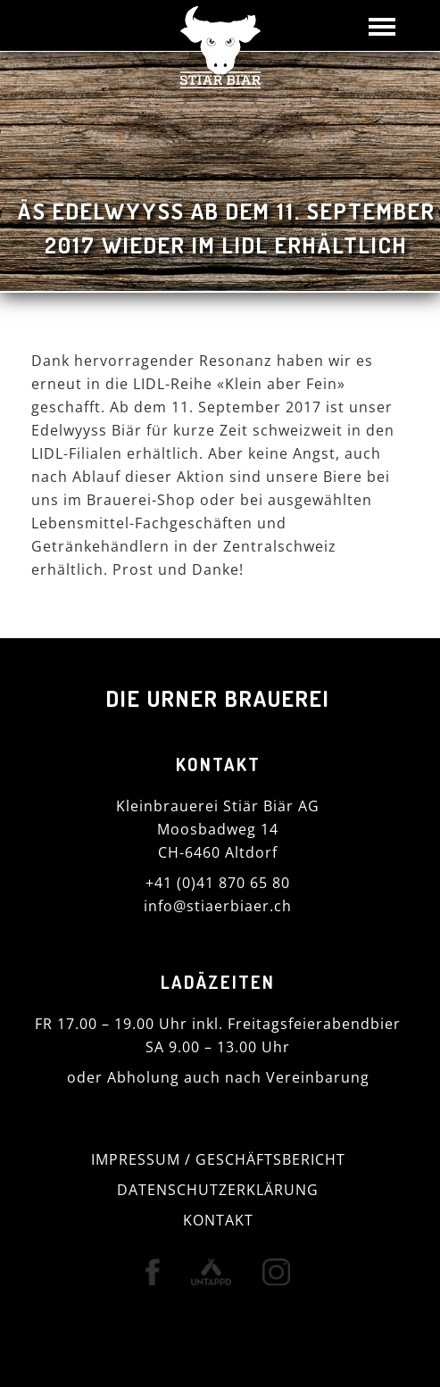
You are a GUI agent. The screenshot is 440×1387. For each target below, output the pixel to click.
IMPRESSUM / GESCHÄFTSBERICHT (218, 1159)
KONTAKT (218, 1220)
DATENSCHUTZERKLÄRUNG (218, 1190)
